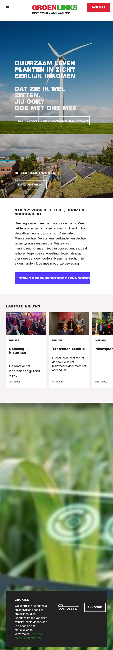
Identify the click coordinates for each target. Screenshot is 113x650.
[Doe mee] (98, 7)
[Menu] (7, 7)
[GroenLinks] (56, 7)
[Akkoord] (95, 607)
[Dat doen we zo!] (31, 184)
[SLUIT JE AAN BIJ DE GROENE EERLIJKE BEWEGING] (52, 120)
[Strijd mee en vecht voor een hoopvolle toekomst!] (52, 278)
